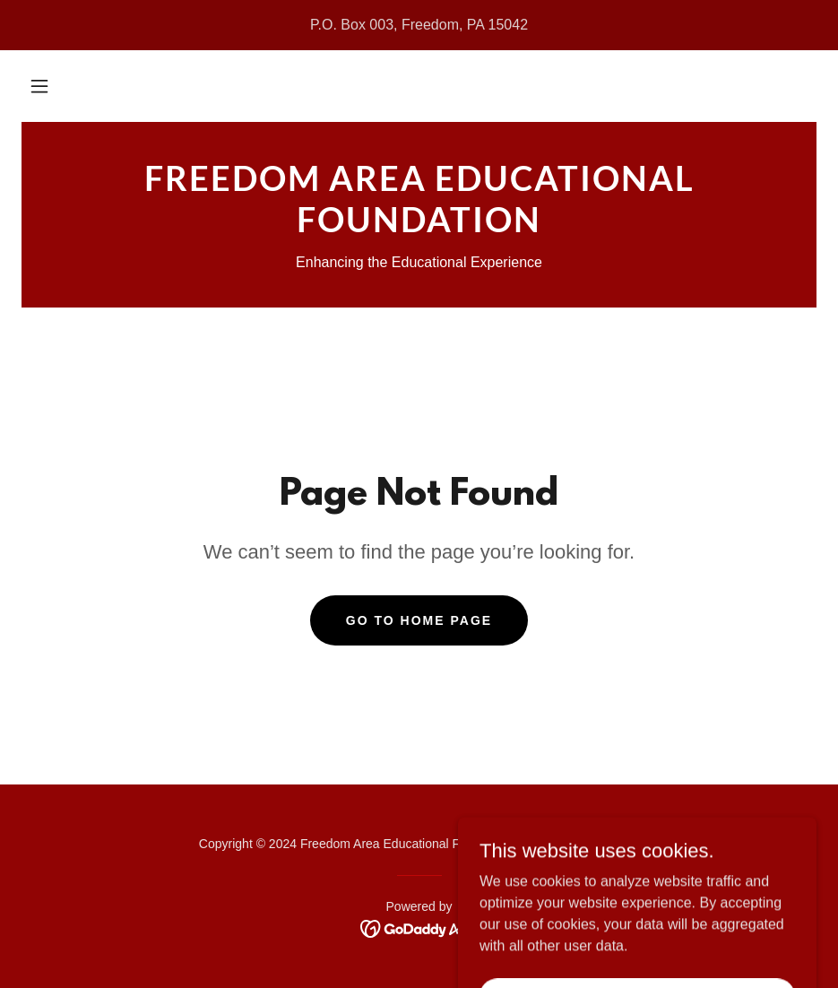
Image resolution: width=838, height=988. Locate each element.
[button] (39, 86)
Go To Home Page (419, 620)
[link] (419, 227)
